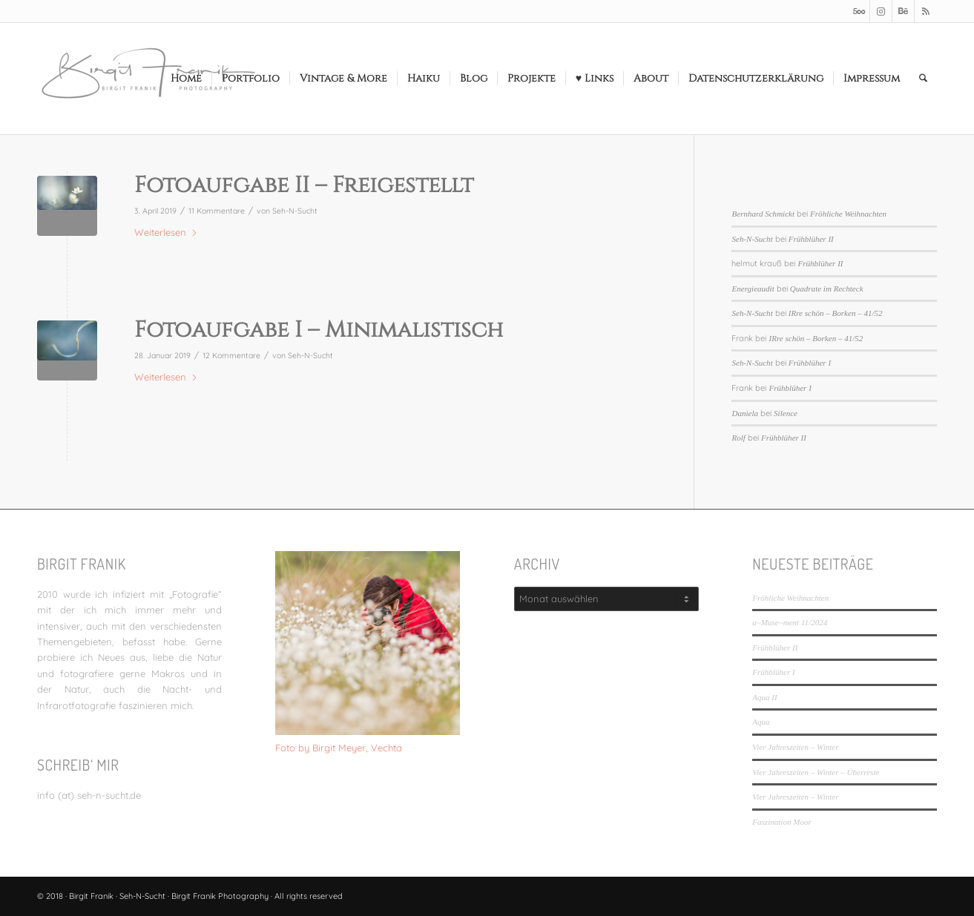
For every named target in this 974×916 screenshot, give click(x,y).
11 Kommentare (216, 210)
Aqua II (764, 697)
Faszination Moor (781, 821)
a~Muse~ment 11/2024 (789, 622)
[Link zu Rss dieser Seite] (926, 11)
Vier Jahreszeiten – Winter (795, 746)
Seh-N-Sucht (294, 210)
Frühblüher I (810, 362)
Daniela (744, 413)
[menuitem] (186, 78)
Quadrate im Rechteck (826, 288)
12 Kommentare (231, 355)
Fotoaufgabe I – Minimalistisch (318, 330)
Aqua (760, 721)
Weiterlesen (166, 232)
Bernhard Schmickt (762, 213)
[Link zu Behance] (903, 11)
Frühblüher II (811, 238)
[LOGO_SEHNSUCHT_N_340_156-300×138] (148, 78)
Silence (785, 413)
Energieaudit (752, 288)
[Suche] (923, 78)
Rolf (738, 437)
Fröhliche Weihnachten (848, 213)
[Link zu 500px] (858, 11)
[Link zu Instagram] (881, 11)
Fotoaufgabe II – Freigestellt (303, 185)
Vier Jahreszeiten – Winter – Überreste (815, 772)
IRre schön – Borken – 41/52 (836, 313)
